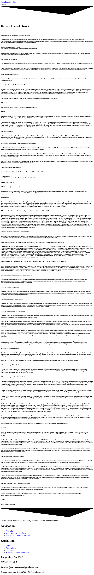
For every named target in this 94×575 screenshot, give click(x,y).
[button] (47, 4)
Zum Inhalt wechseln (9, 2)
